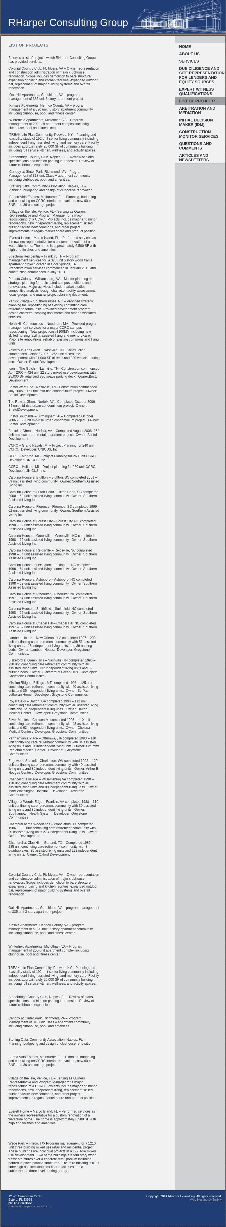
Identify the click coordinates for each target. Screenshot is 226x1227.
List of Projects (197, 101)
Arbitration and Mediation (197, 110)
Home (185, 46)
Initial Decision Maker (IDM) (196, 122)
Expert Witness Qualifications (196, 91)
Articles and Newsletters (194, 157)
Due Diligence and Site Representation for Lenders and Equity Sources (202, 75)
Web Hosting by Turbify (206, 1199)
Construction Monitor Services (198, 134)
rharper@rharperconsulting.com (30, 1206)
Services (189, 61)
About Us (189, 54)
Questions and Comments (195, 145)
